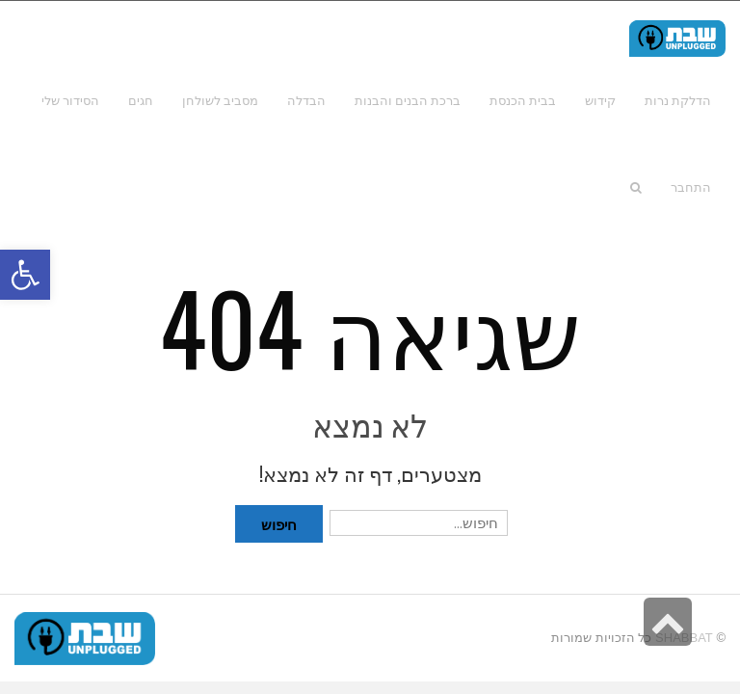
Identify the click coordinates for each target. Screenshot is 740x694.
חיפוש (279, 523)
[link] (70, 100)
